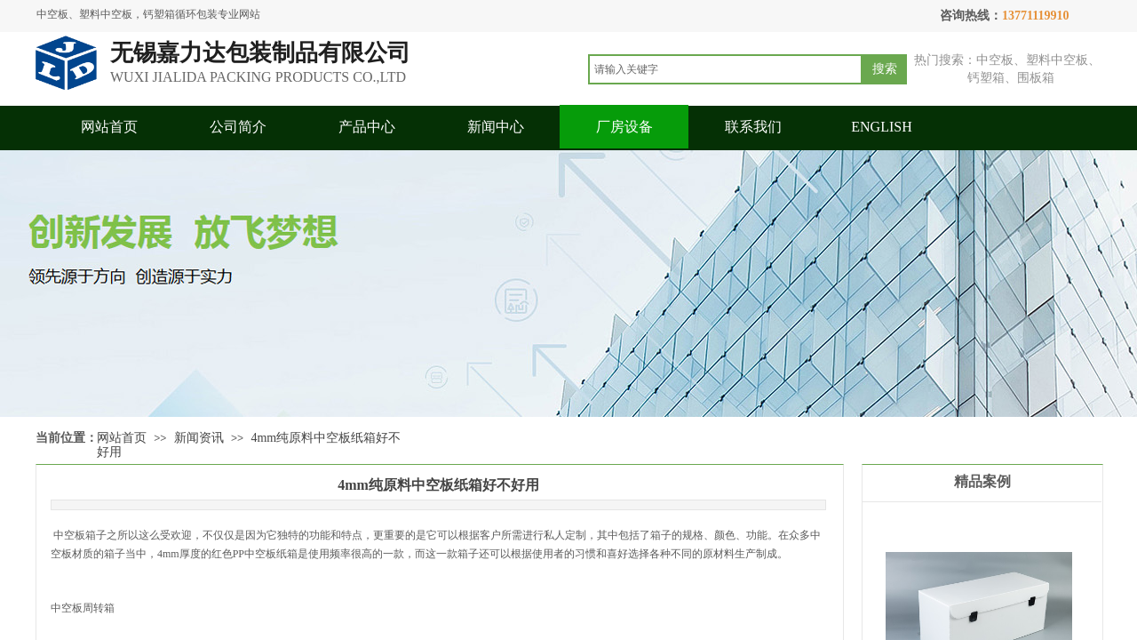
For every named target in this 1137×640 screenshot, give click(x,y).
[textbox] (725, 69)
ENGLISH (881, 126)
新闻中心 (495, 126)
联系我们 (753, 126)
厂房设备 (624, 126)
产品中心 (366, 126)
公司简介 (238, 126)
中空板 (68, 535)
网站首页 (109, 126)
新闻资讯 (199, 437)
